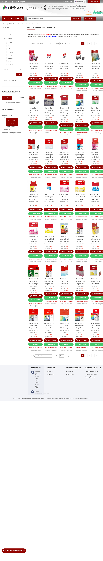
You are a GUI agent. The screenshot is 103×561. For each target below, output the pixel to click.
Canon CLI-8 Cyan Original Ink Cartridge (49, 154)
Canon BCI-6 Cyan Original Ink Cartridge (64, 239)
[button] (32, 88)
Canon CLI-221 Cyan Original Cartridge (95, 197)
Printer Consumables (15, 24)
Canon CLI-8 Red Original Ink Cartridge (33, 154)
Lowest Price (70, 374)
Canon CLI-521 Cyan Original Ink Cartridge (49, 197)
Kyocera (10, 52)
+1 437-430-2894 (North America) (75, 6)
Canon (10, 42)
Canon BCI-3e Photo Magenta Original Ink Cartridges (33, 66)
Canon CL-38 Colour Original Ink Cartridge (95, 66)
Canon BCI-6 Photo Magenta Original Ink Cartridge (49, 281)
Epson (10, 46)
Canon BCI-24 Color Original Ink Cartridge (95, 325)
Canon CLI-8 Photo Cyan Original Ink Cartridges (64, 281)
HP (9, 49)
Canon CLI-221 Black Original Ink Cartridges (64, 66)
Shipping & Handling (91, 371)
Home (4, 24)
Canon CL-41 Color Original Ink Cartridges (79, 110)
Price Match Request (35, 86)
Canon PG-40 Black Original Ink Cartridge (64, 110)
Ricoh (9, 61)
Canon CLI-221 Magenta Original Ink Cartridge (33, 239)
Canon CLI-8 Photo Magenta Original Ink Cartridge (64, 155)
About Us (50, 371)
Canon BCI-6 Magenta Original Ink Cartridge (80, 239)
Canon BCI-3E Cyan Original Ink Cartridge (80, 154)
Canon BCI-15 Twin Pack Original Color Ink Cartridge (33, 325)
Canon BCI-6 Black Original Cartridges (48, 66)
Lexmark (10, 58)
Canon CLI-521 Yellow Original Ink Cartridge (80, 197)
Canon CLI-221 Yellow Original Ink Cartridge (49, 239)
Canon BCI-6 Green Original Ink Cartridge (33, 281)
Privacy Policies (90, 377)
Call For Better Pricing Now (14, 550)
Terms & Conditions (91, 374)
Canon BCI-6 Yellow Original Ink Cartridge (95, 239)
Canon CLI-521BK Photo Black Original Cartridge (48, 110)
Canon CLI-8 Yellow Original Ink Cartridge (95, 281)
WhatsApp (36, 83)
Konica (10, 55)
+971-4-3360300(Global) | (55, 6)
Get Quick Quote (94, 1)
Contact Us (50, 374)
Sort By (33, 43)
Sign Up (13, 1)
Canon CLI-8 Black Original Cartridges (33, 110)
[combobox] (49, 19)
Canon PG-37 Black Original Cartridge (79, 66)
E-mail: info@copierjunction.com (57, 9)
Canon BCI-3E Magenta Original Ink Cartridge (95, 155)
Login (5, 1)
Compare (22, 1)
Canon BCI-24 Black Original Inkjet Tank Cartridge (79, 325)
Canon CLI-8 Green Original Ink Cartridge (95, 110)
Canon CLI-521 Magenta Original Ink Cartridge (64, 197)
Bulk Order (69, 371)
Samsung (10, 64)
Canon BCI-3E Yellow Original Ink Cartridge (33, 197)
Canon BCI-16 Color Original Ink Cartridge (64, 325)
